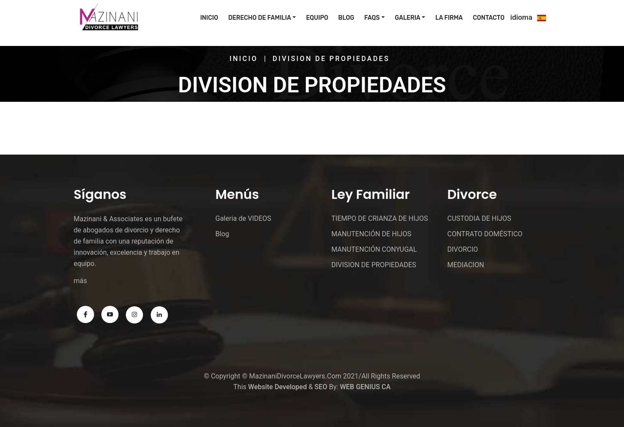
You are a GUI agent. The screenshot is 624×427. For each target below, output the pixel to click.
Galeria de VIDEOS (243, 218)
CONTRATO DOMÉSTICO (484, 234)
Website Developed (277, 387)
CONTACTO (489, 17)
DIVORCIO (462, 249)
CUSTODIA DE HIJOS (479, 218)
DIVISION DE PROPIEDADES (373, 265)
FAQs (372, 17)
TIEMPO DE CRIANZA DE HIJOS (379, 218)
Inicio (244, 59)
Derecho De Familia (259, 17)
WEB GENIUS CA (365, 387)
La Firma (449, 17)
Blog (346, 17)
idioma (521, 17)
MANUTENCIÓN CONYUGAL (374, 249)
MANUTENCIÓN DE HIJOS (371, 234)
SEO (320, 387)
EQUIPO (317, 17)
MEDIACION (465, 265)
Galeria (407, 17)
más (80, 281)
